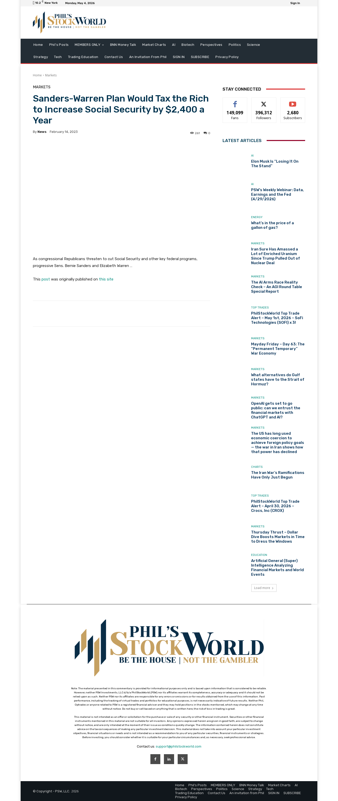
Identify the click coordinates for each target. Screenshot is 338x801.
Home (37, 75)
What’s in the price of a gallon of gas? (272, 225)
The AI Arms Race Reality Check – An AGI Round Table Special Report (276, 287)
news (41, 131)
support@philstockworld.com (178, 746)
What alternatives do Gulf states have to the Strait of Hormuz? (277, 379)
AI (252, 155)
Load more (264, 588)
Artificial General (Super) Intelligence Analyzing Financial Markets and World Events (277, 567)
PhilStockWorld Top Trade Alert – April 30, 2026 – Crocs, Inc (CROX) (275, 506)
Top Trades (260, 307)
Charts (257, 467)
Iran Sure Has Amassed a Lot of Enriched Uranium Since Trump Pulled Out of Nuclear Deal (275, 256)
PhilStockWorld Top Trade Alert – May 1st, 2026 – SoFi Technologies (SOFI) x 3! (277, 318)
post (46, 279)
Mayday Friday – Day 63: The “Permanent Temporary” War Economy (278, 349)
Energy (257, 217)
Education (259, 555)
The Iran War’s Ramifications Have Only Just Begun (277, 475)
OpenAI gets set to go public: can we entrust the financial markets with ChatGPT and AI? (275, 410)
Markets (51, 75)
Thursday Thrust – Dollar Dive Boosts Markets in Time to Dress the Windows (278, 537)
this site (106, 279)
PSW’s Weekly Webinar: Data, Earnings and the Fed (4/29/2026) (277, 194)
